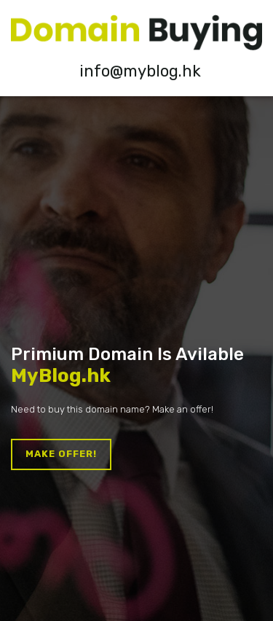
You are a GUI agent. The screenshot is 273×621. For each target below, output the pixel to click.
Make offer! (61, 453)
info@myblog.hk (140, 71)
